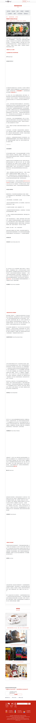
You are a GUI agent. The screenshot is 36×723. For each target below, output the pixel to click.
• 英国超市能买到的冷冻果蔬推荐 (11, 312)
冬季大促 (24, 1)
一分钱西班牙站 (9, 712)
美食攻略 (13, 11)
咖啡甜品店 (26, 13)
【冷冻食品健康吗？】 (19, 90)
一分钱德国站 (26, 710)
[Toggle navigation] (29, 1)
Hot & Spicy (9, 278)
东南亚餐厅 (27, 11)
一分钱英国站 (9, 710)
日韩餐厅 (22, 11)
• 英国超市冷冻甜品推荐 (9, 542)
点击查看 (15, 694)
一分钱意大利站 (18, 712)
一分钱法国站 (18, 710)
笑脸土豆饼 (15, 466)
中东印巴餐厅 (20, 13)
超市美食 (8, 11)
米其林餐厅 (10, 13)
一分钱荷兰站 (26, 712)
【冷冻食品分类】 (13, 92)
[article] (18, 621)
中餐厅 (17, 11)
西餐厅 (15, 13)
